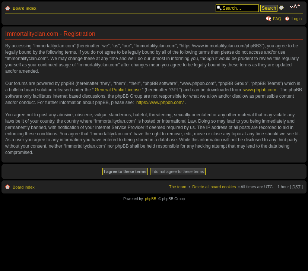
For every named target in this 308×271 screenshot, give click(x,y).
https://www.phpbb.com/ (160, 108)
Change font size (296, 6)
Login (297, 18)
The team (177, 192)
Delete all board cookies (214, 192)
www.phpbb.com (259, 95)
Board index (24, 8)
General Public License (118, 95)
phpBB (150, 204)
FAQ (277, 18)
